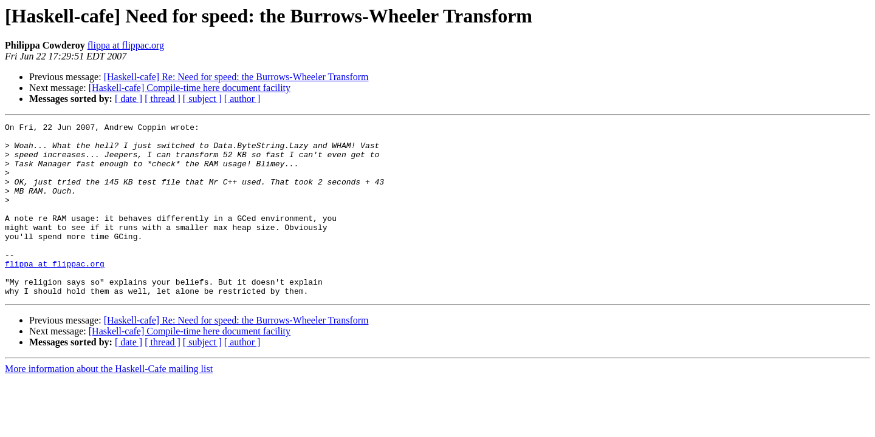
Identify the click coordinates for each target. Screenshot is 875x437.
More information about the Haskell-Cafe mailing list (109, 403)
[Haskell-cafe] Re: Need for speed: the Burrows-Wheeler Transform (236, 77)
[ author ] (242, 98)
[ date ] (128, 98)
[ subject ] (202, 98)
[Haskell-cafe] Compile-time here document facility (189, 88)
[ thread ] (162, 98)
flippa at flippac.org (126, 45)
